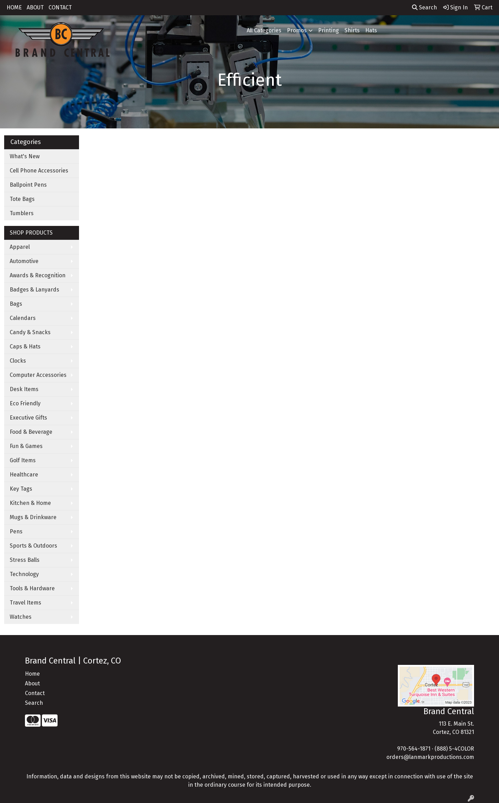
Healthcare (24, 474)
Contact (35, 693)
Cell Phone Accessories (39, 170)
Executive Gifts (28, 417)
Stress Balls (25, 560)
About (32, 683)
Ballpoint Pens (28, 184)
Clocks (18, 360)
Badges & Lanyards (34, 289)
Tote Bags (22, 199)
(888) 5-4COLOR (454, 748)
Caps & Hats (25, 346)
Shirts (352, 30)
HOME (14, 7)
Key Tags (21, 488)
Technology (24, 574)
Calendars (23, 318)
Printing (328, 30)
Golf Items (23, 460)
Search (424, 7)
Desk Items (24, 389)
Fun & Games (26, 446)
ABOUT (35, 7)
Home (32, 673)
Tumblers (22, 213)
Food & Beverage (31, 432)
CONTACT (60, 7)
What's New (25, 156)
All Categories (264, 30)
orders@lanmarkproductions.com (430, 757)
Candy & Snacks (30, 332)
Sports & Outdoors (33, 545)
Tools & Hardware (32, 588)
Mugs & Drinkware (33, 517)
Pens (16, 531)
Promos (297, 30)
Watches (21, 617)
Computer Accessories (38, 375)
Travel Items (25, 602)
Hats (371, 30)
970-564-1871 (413, 748)
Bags (16, 304)
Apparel (20, 247)
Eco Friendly (25, 403)
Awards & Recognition (37, 275)
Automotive (24, 261)
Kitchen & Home (30, 503)
